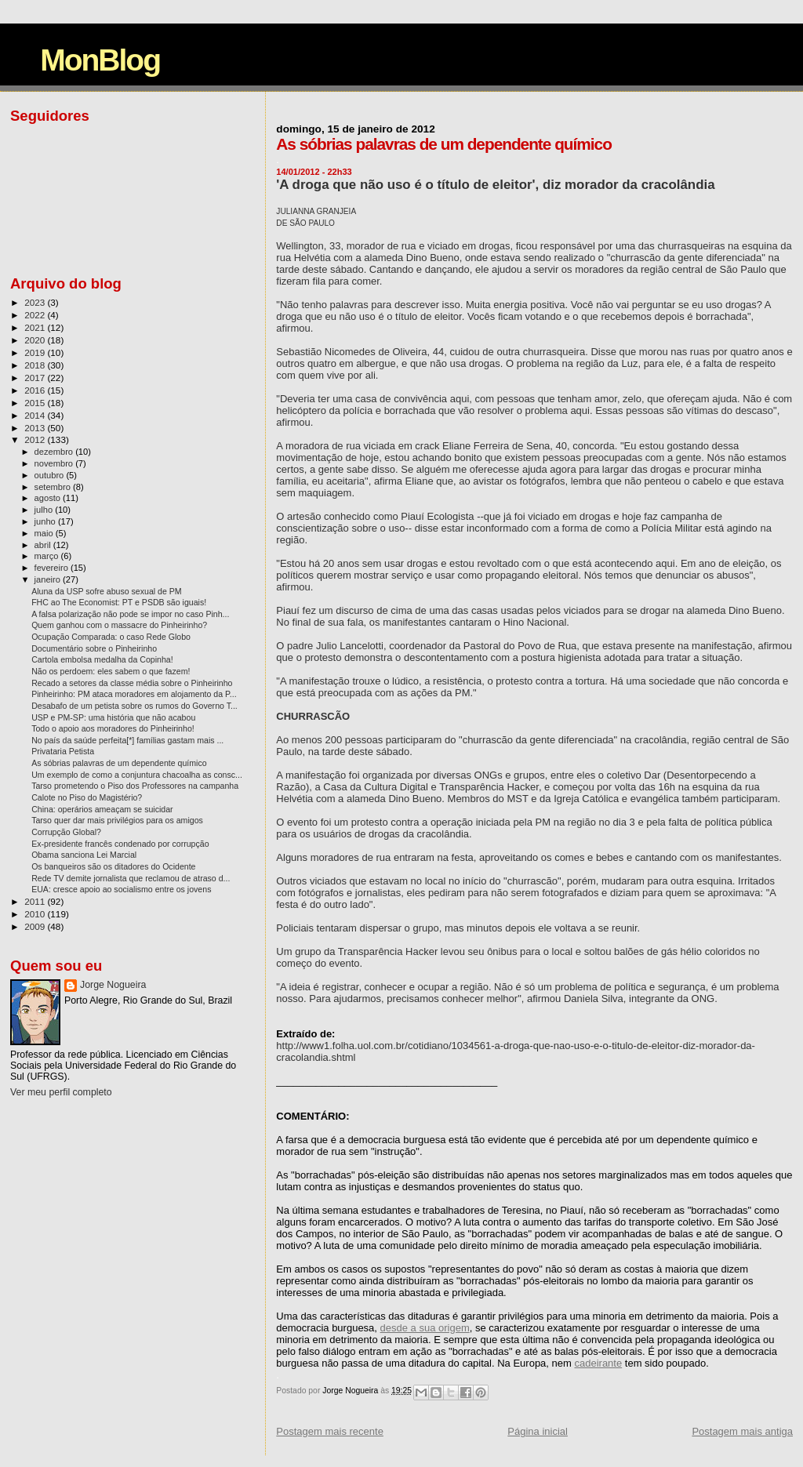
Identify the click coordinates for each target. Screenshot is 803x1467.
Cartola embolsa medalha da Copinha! (102, 659)
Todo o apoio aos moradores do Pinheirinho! (112, 728)
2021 (35, 327)
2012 (35, 439)
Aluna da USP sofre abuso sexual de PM (106, 591)
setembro (54, 487)
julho (45, 509)
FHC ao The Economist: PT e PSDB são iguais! (118, 602)
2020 (35, 340)
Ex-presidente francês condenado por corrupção (120, 843)
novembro (55, 463)
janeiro (49, 579)
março (48, 556)
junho (46, 521)
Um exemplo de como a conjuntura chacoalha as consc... (136, 774)
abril (44, 545)
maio (45, 533)
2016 (35, 390)
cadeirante (598, 1363)
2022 (35, 315)
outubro (51, 475)
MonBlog (100, 60)
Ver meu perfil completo (61, 1092)
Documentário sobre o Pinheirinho (94, 648)
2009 (35, 926)
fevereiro (53, 567)
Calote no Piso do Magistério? (86, 797)
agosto (49, 498)
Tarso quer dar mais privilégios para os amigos (117, 820)
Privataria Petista (62, 751)
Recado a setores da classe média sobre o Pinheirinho (131, 683)
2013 (35, 428)
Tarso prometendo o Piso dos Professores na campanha (134, 785)
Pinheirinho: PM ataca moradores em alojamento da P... (133, 694)
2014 (35, 415)
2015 (35, 403)
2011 (35, 901)
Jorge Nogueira (113, 984)
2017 (35, 377)
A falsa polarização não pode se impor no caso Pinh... (130, 614)
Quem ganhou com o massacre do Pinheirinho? (119, 625)
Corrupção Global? (66, 832)
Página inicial (537, 1431)
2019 (35, 352)
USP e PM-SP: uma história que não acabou (113, 717)
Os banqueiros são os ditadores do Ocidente (113, 866)
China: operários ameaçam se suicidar (102, 809)
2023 (35, 302)
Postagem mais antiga (742, 1431)
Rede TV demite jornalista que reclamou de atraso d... (130, 878)
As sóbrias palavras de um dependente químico (118, 763)
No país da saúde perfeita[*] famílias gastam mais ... (127, 740)
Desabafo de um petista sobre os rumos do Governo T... (134, 705)
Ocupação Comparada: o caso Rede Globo (111, 636)
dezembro (55, 451)
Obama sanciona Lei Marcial (83, 854)
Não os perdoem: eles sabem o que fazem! (110, 671)
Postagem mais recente (329, 1431)
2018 (35, 365)
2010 (35, 914)
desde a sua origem (425, 1328)
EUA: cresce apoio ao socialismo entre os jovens (121, 889)
